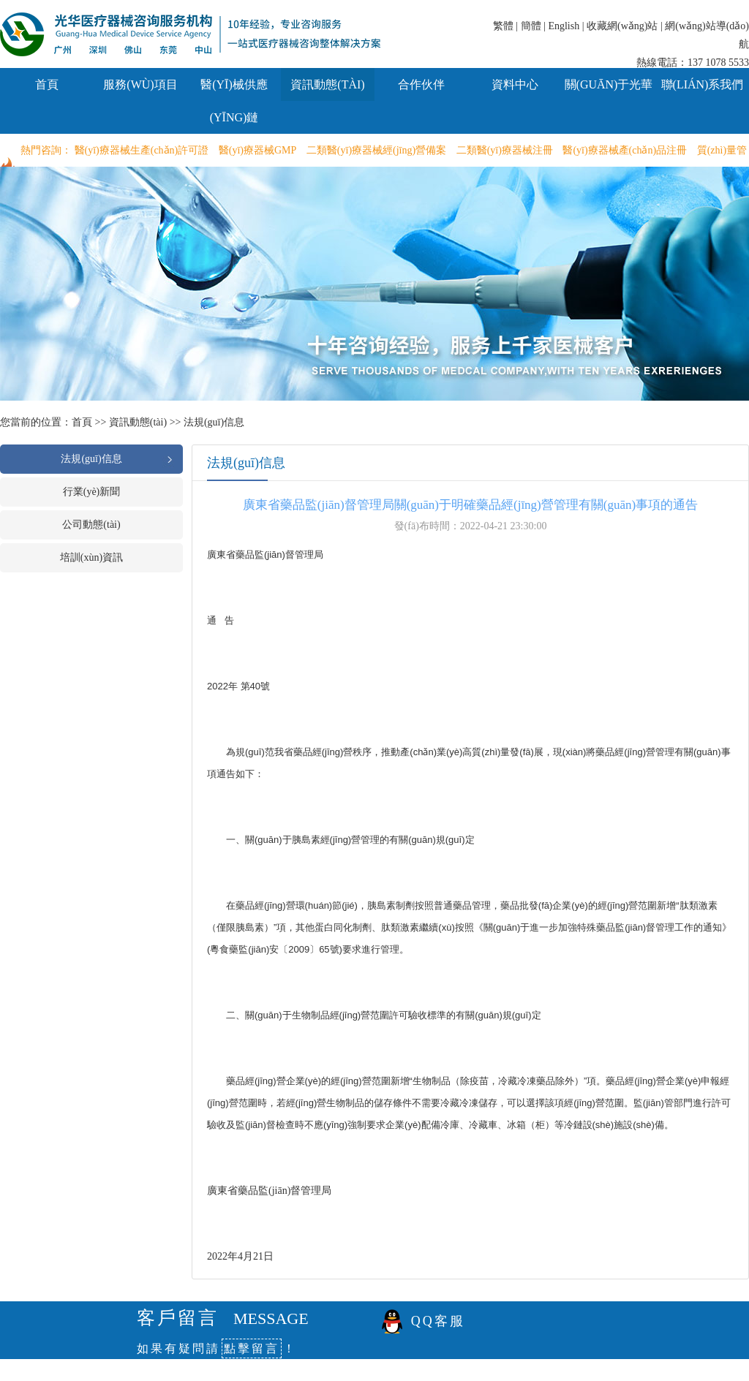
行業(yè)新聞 (92, 491)
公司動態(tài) (91, 524)
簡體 (531, 25)
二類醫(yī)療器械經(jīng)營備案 (376, 150)
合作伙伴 (421, 84)
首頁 (47, 84)
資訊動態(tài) (327, 84)
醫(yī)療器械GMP (258, 150)
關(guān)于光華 (609, 84)
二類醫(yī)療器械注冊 (504, 150)
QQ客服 (438, 1321)
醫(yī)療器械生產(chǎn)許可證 (142, 150)
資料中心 (515, 84)
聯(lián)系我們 (702, 84)
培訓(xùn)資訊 (91, 557)
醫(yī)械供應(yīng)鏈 (234, 101)
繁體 (503, 25)
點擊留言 (251, 1348)
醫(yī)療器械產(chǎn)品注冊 (624, 150)
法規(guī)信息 (214, 422)
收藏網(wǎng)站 (622, 25)
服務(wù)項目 (140, 84)
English (563, 25)
